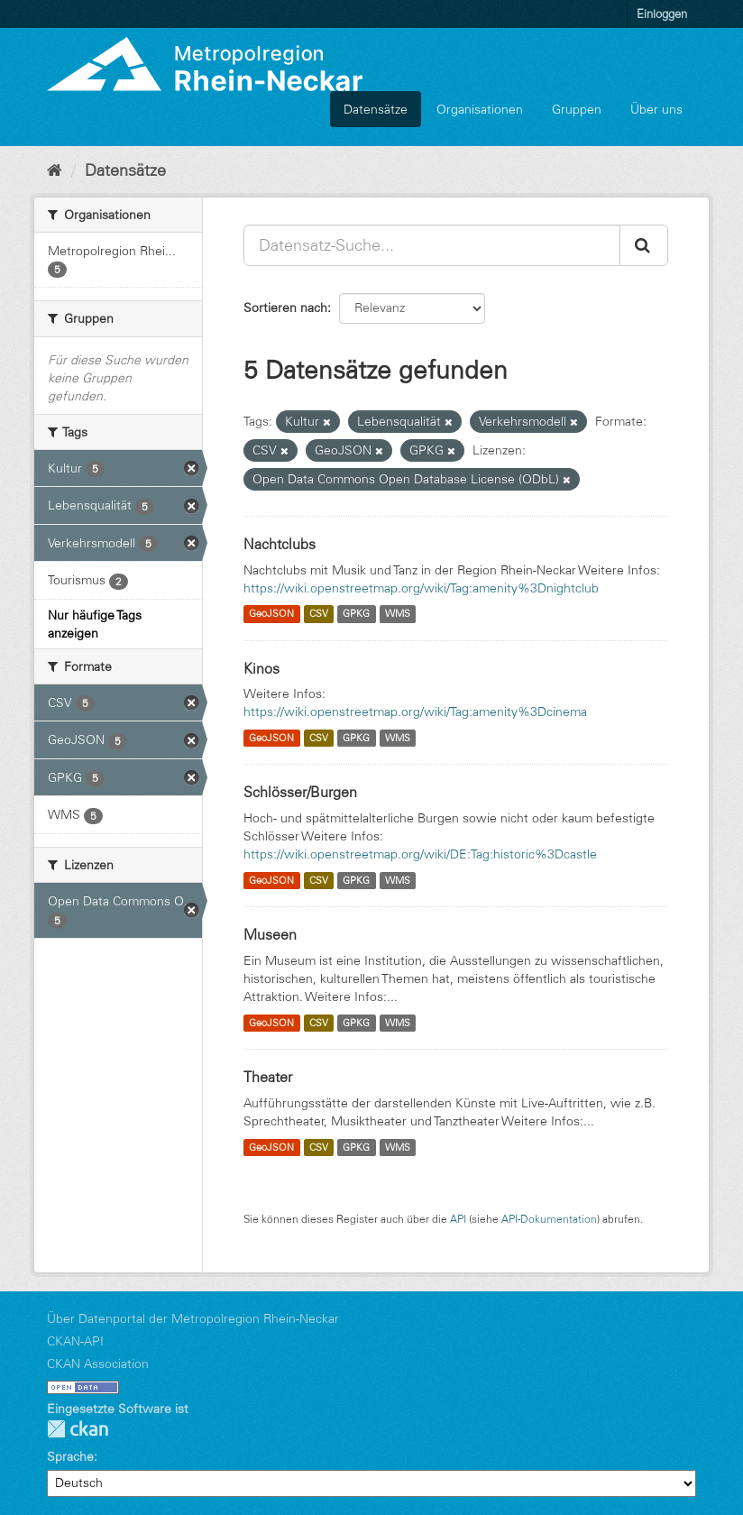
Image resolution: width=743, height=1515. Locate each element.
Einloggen (662, 13)
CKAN (77, 1428)
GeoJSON (271, 614)
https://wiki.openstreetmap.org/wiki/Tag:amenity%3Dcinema (415, 711)
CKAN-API (75, 1341)
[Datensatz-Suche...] (431, 245)
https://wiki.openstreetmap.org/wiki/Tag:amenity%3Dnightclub (421, 588)
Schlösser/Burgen (300, 792)
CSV (318, 614)
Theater (267, 1077)
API (458, 1219)
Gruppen (576, 109)
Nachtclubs (279, 544)
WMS (397, 614)
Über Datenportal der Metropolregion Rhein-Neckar (193, 1318)
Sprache (70, 1456)
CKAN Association (98, 1363)
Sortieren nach (285, 307)
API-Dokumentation (549, 1219)
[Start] (54, 170)
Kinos (261, 668)
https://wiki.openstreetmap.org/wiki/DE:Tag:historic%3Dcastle (420, 854)
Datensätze (376, 109)
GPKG (356, 614)
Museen (270, 934)
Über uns (656, 109)
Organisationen (479, 109)
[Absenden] (643, 245)
